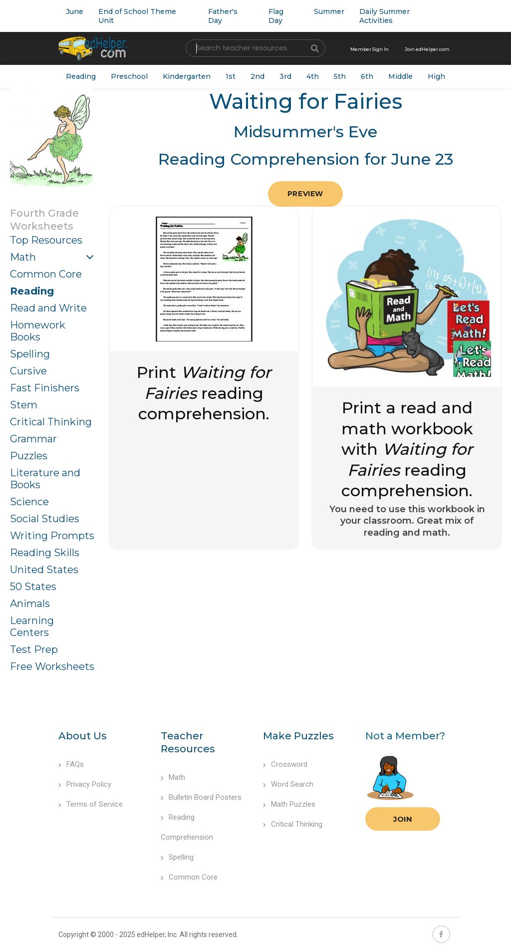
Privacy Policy (84, 784)
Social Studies (44, 519)
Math (23, 257)
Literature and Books (45, 479)
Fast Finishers (44, 388)
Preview (305, 193)
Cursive (28, 371)
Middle (400, 76)
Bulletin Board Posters (201, 797)
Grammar (33, 439)
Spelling (30, 354)
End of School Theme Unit (137, 16)
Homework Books (37, 331)
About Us (82, 736)
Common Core (46, 274)
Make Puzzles (298, 736)
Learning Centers (32, 626)
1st (231, 76)
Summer (329, 11)
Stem (23, 405)
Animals (30, 604)
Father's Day (223, 16)
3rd (285, 76)
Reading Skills (44, 553)
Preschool (129, 76)
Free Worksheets (52, 666)
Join (402, 819)
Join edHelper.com (427, 49)
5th (340, 76)
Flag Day (275, 16)
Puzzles (28, 456)
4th (312, 76)
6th (367, 76)
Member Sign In (369, 49)
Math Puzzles (289, 804)
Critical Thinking (51, 422)
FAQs (71, 764)
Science (29, 502)
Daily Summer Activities (384, 16)
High (436, 76)
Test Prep (34, 649)
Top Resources (46, 240)
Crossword (285, 764)
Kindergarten (187, 76)
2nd (257, 76)
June (74, 11)
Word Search (288, 784)
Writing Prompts (52, 536)
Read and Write (48, 308)
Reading (81, 76)
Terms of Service (90, 804)
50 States (33, 587)
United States (44, 570)
